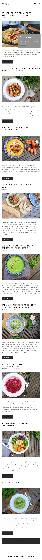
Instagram (25, 554)
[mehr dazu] (34, 42)
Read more (7, 61)
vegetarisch (12, 72)
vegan (15, 132)
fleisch (11, 132)
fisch (10, 17)
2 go (10, 368)
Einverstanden (23, 44)
